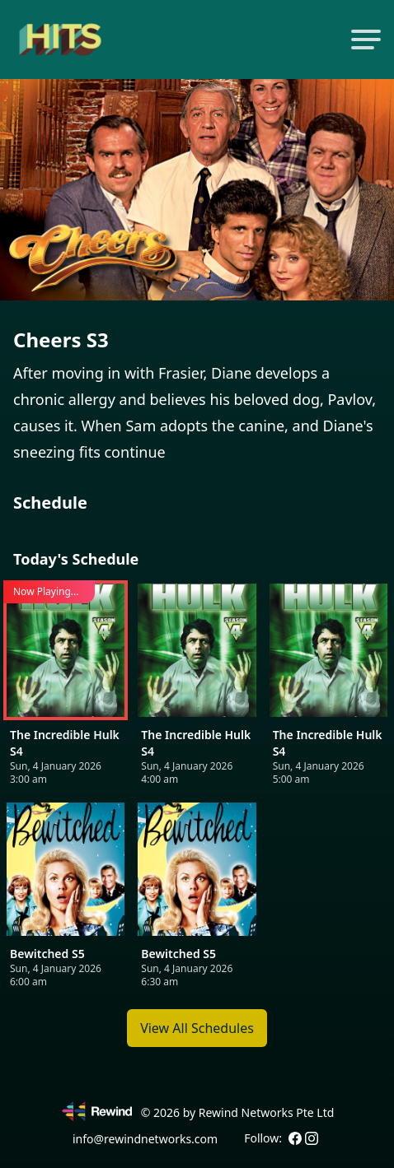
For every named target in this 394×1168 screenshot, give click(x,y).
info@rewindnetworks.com (145, 1139)
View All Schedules (197, 1028)
